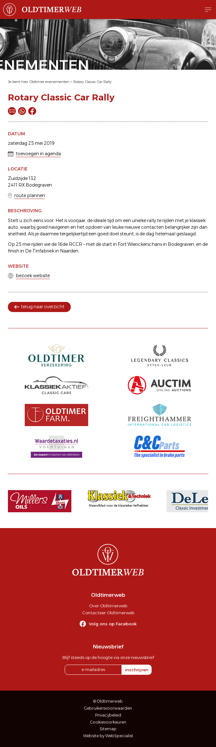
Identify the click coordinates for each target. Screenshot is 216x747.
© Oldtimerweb (108, 701)
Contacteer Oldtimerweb (108, 612)
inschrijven (136, 669)
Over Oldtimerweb (108, 605)
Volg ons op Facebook (113, 623)
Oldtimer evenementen (49, 82)
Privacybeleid (108, 715)
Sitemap (108, 728)
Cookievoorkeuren (108, 722)
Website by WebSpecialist (108, 735)
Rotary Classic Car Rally (92, 82)
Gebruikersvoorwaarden (108, 708)
